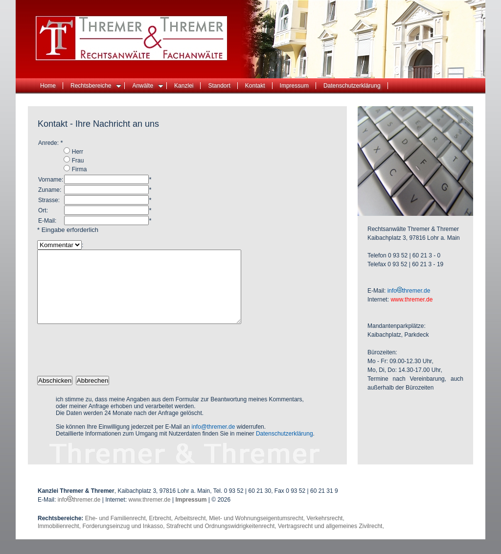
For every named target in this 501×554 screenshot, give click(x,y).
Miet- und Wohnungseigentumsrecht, (257, 533)
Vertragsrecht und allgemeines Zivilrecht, (331, 540)
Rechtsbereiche (95, 85)
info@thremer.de (213, 441)
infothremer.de (409, 290)
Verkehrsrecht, (325, 533)
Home (48, 85)
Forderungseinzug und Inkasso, (124, 540)
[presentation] (111, 365)
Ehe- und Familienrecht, (117, 533)
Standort (219, 85)
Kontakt (255, 85)
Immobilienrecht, (60, 540)
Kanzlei (183, 85)
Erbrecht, (161, 533)
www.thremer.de (150, 514)
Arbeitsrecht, (191, 533)
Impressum (294, 85)
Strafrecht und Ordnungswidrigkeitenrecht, (222, 540)
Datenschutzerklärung (352, 85)
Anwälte (147, 85)
